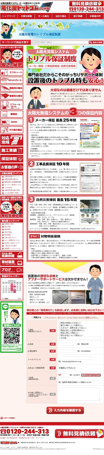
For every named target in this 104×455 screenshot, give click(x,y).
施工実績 (77, 16)
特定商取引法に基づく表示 (26, 440)
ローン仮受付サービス (12, 240)
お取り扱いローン (10, 237)
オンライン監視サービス (12, 185)
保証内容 (7, 229)
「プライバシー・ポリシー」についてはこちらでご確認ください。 (71, 317)
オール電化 (43, 16)
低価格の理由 (9, 224)
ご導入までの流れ (10, 246)
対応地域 (11, 140)
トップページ (9, 16)
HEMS (11, 121)
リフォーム (11, 105)
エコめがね (8, 187)
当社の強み (60, 16)
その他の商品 (11, 129)
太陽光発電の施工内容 (12, 190)
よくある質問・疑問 (11, 193)
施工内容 (7, 226)
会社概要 (2, 440)
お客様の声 (95, 16)
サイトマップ (40, 440)
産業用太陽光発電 (11, 95)
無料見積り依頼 (86, 4)
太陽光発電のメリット (12, 176)
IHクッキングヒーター (11, 80)
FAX (11, 255)
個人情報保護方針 (12, 440)
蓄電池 (11, 114)
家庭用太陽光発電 (11, 88)
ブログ (11, 270)
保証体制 (11, 158)
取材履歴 (11, 262)
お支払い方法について (12, 243)
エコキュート (11, 72)
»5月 (19, 298)
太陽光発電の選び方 (11, 179)
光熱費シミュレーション (12, 248)
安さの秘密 (11, 57)
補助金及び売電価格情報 (12, 182)
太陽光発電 (26, 16)
